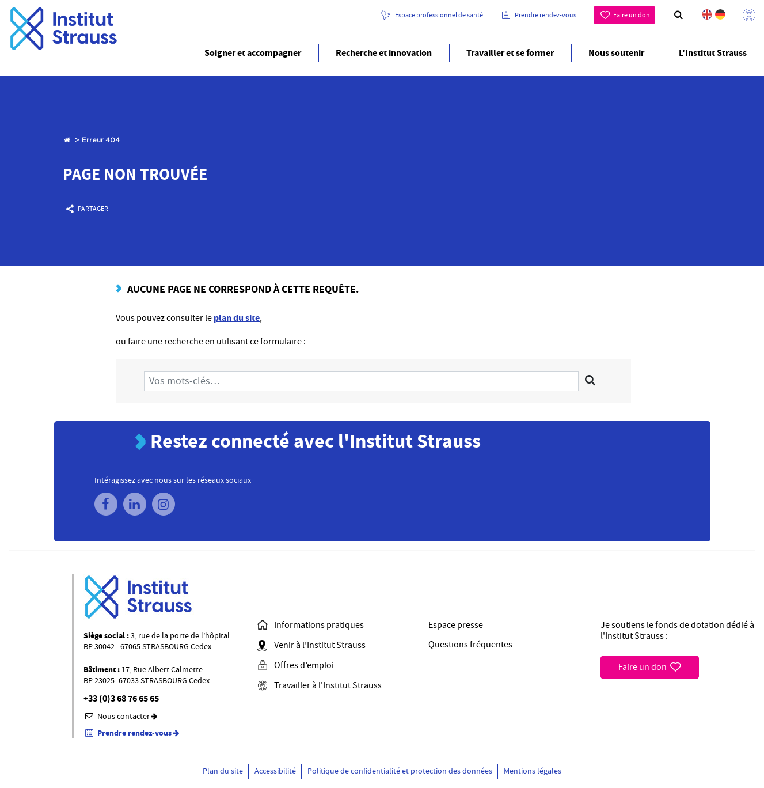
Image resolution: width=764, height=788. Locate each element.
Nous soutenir (616, 53)
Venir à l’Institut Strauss (311, 645)
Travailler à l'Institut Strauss (319, 686)
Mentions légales (532, 771)
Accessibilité (275, 771)
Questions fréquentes (470, 644)
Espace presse (455, 625)
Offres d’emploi (295, 666)
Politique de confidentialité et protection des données (399, 771)
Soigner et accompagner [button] (252, 53)
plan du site (237, 318)
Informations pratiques (310, 625)
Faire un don (631, 15)
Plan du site (223, 771)
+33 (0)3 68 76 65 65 (121, 699)
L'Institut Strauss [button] (713, 53)
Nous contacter (121, 716)
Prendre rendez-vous (545, 15)
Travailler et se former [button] (510, 53)
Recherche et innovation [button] (384, 53)
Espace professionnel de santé (439, 15)
